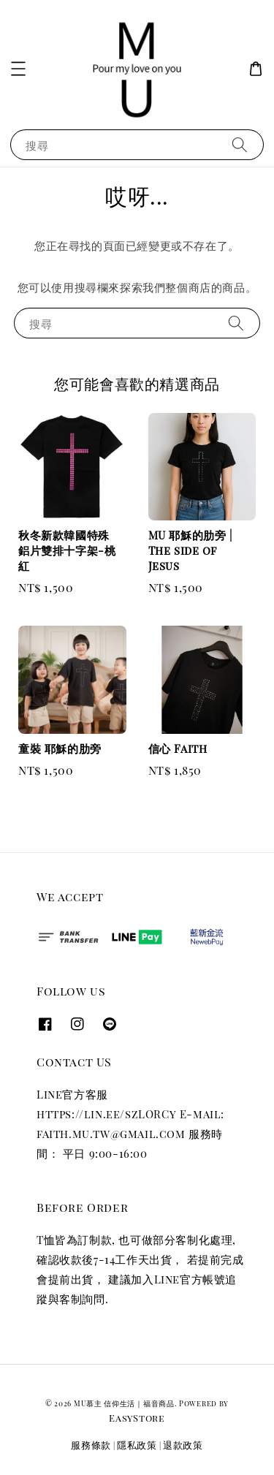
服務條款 (91, 1444)
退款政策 (183, 1444)
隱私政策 (137, 1444)
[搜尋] (239, 144)
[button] (18, 69)
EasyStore (136, 1417)
